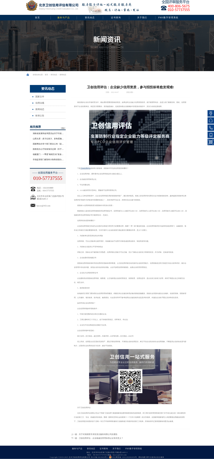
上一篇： (94, 434)
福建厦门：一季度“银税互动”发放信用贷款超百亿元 (55, 154)
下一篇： (97, 438)
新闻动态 (63, 75)
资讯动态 (54, 75)
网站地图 (141, 457)
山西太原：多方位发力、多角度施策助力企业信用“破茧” (57, 139)
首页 (37, 17)
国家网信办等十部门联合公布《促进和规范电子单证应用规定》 (60, 144)
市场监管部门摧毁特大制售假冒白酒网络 (50, 160)
